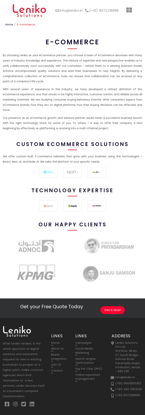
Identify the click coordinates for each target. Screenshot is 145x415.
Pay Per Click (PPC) (88, 369)
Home (9, 24)
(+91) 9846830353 (128, 383)
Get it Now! (112, 310)
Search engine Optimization (85, 361)
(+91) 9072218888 (127, 395)
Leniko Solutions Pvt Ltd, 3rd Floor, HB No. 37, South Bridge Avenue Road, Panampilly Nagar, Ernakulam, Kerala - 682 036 (127, 357)
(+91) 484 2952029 (128, 389)
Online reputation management (87, 377)
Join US (56, 365)
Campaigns (83, 343)
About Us (57, 348)
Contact (57, 371)
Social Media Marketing (84, 351)
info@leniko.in (125, 377)
